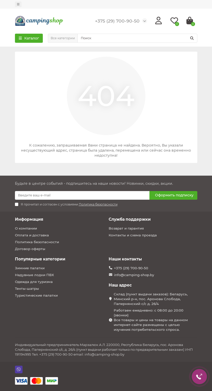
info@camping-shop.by (134, 275)
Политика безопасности (37, 242)
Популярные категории (40, 259)
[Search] (137, 38)
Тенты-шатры (27, 288)
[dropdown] (18, 4)
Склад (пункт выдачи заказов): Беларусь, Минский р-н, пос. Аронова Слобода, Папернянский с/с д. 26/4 (151, 299)
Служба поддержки (130, 219)
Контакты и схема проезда (133, 235)
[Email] (82, 195)
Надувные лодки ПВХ (34, 275)
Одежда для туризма (34, 282)
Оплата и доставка (32, 235)
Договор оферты (30, 249)
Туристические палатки (36, 295)
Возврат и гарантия (126, 228)
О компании (26, 228)
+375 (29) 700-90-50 (131, 268)
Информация (29, 219)
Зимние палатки (30, 268)
